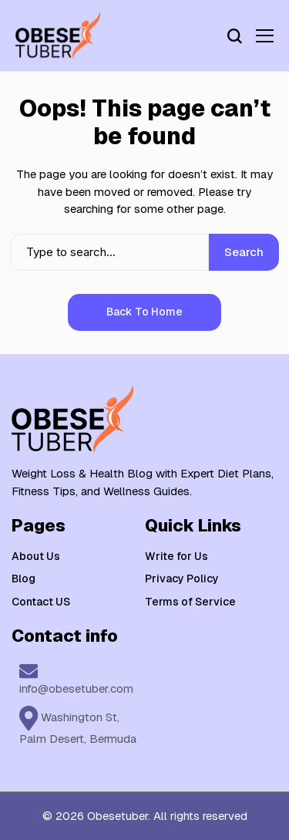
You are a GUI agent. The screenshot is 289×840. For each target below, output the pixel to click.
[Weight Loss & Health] (57, 35)
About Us (36, 556)
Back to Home (144, 312)
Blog (23, 578)
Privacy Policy (182, 578)
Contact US (41, 602)
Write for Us (176, 556)
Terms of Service (190, 602)
